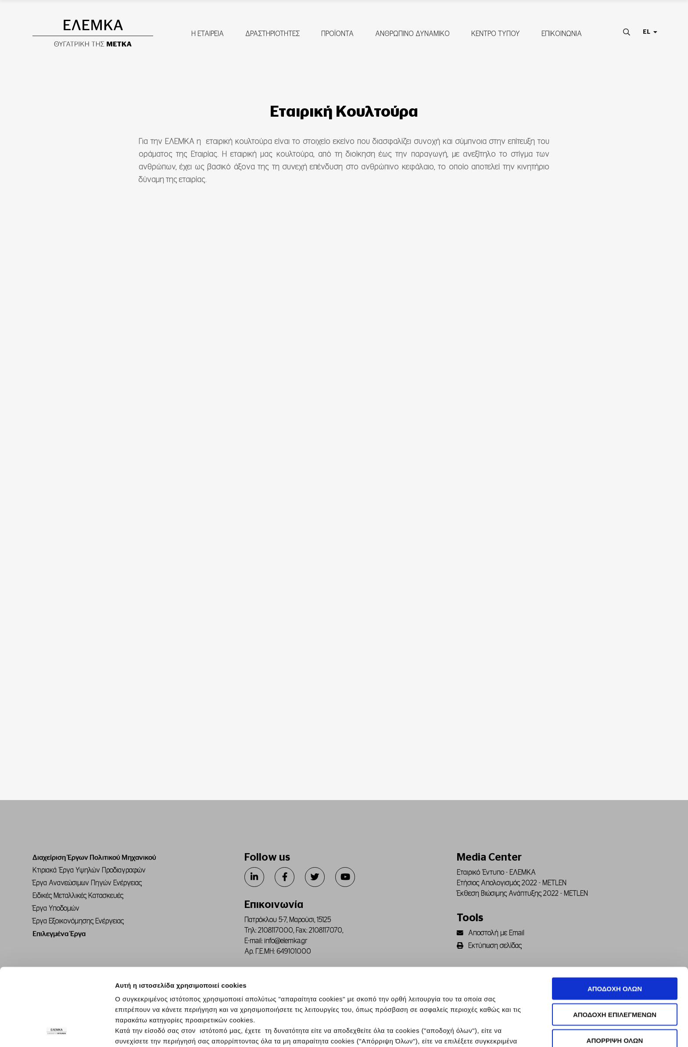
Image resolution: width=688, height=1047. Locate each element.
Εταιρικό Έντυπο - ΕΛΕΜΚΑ (496, 872)
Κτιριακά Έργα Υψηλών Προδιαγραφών (89, 870)
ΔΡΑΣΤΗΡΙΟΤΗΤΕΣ (272, 33)
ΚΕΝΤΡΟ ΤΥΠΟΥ (495, 33)
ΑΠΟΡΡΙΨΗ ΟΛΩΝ (615, 963)
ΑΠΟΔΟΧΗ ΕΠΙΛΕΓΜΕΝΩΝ (614, 937)
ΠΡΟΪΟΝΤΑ (337, 33)
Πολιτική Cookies (338, 985)
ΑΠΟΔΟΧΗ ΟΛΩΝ (615, 911)
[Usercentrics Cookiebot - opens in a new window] (56, 1029)
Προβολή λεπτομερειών (492, 1029)
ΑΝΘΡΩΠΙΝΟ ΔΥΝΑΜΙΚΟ (412, 33)
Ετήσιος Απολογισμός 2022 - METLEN (511, 882)
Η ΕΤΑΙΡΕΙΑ (207, 33)
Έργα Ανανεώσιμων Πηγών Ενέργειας (87, 882)
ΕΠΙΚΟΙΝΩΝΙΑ (561, 33)
